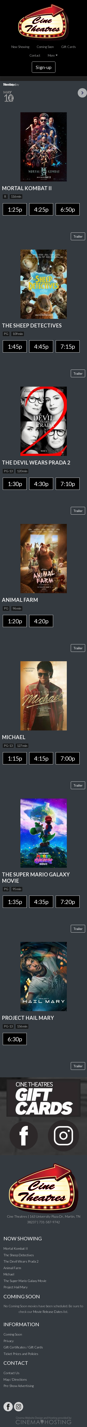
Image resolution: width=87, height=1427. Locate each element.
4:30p (41, 483)
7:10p (68, 483)
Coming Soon (45, 47)
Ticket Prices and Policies (20, 1354)
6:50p (68, 209)
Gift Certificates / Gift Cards (23, 1347)
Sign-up (44, 67)
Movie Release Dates (48, 1312)
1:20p (15, 621)
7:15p (68, 346)
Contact (34, 55)
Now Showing (20, 47)
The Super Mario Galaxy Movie (24, 1281)
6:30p (15, 1038)
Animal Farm (12, 1268)
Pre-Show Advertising (18, 1386)
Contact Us (11, 1373)
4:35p (41, 901)
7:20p (68, 901)
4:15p (41, 758)
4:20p (41, 621)
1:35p (15, 901)
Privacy (8, 1341)
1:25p (15, 209)
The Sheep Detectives (18, 1255)
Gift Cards (68, 47)
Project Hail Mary (15, 1287)
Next (82, 93)
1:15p (15, 758)
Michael (8, 1274)
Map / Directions (15, 1379)
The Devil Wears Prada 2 (21, 1261)
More (51, 55)
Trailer (78, 236)
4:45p (41, 346)
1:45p (15, 346)
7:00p (68, 758)
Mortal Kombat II (15, 1248)
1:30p (15, 483)
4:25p (41, 209)
